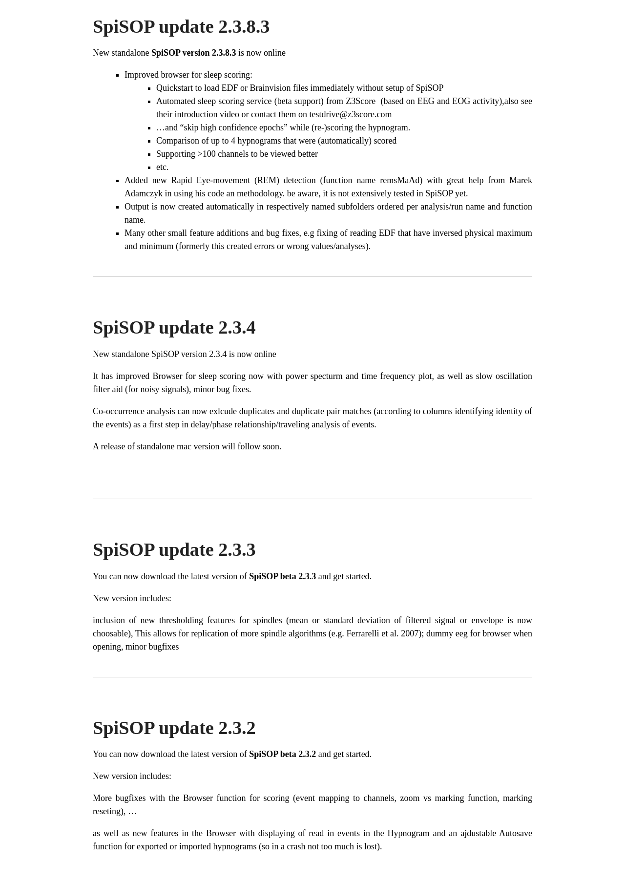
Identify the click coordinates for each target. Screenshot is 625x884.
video (229, 114)
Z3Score (362, 101)
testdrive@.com (350, 114)
